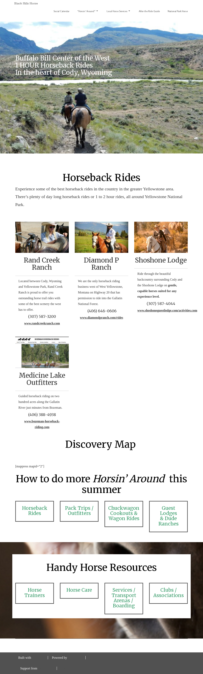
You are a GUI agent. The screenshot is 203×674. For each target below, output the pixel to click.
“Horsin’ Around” (87, 11)
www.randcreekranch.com (42, 323)
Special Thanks (70, 668)
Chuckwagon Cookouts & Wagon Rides (123, 513)
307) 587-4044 (161, 303)
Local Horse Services (118, 11)
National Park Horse (178, 11)
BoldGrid (38, 657)
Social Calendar (61, 11)
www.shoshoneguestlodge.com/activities (164, 310)
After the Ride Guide (149, 11)
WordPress (74, 657)
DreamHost (45, 668)
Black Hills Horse (26, 3)
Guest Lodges (168, 510)
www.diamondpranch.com (98, 317)
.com (194, 310)
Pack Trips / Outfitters (79, 510)
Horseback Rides (34, 510)
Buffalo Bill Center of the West (62, 58)
